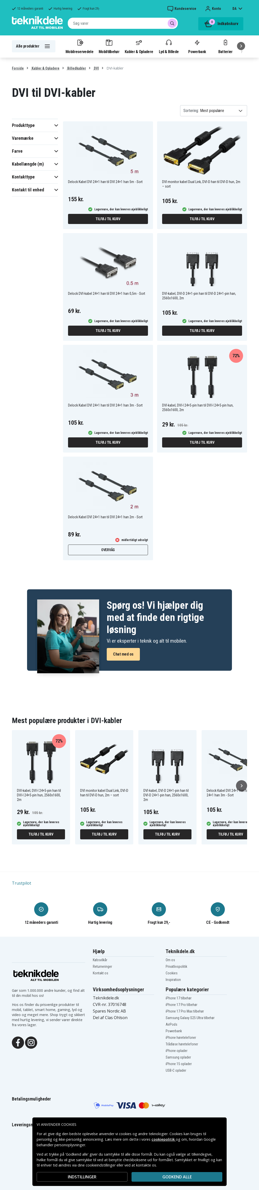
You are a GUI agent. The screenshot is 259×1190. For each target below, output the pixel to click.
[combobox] (123, 23)
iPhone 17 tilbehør (178, 998)
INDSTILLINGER (82, 1177)
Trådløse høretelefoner (182, 1044)
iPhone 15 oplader (179, 1064)
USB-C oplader (176, 1070)
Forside (18, 68)
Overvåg (108, 550)
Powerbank (197, 46)
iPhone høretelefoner (181, 1038)
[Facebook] (18, 1042)
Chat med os (123, 654)
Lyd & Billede (169, 46)
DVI (96, 68)
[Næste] (241, 46)
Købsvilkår (100, 960)
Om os (170, 960)
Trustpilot (21, 883)
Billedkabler (76, 68)
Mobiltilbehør (109, 46)
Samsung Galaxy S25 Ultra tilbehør (190, 1018)
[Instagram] (31, 1042)
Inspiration (173, 980)
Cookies (172, 973)
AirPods (171, 1024)
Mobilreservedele (79, 46)
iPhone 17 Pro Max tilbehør (185, 1011)
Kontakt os (100, 973)
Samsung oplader (178, 1057)
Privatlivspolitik (176, 966)
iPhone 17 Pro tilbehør (181, 1005)
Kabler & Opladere (139, 46)
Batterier (225, 46)
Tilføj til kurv (108, 219)
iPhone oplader (176, 1051)
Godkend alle (177, 1177)
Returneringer (102, 966)
